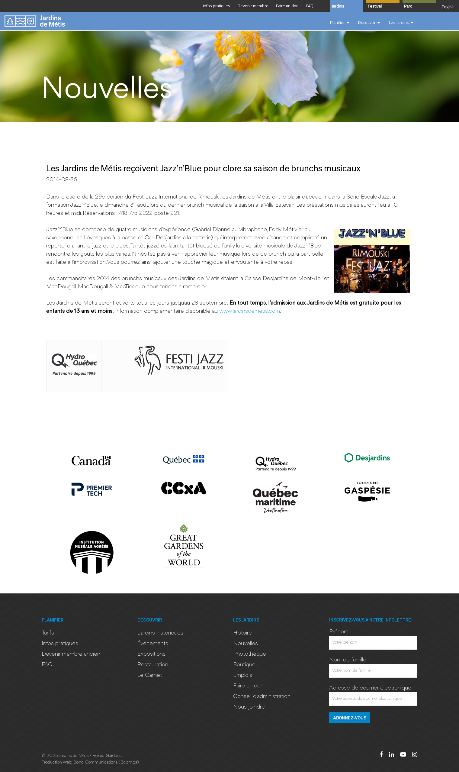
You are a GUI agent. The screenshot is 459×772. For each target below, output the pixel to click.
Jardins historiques (160, 633)
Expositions (151, 654)
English (448, 7)
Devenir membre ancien (71, 654)
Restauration (152, 665)
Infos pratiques (60, 644)
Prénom (338, 632)
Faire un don (248, 686)
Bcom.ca (128, 762)
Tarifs (48, 633)
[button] (340, 22)
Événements (152, 644)
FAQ (47, 665)
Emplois (242, 675)
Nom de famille (347, 660)
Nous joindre (249, 707)
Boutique (244, 665)
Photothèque (249, 654)
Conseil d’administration (261, 696)
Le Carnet (149, 675)
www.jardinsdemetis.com (249, 311)
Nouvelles (245, 644)
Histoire (242, 633)
